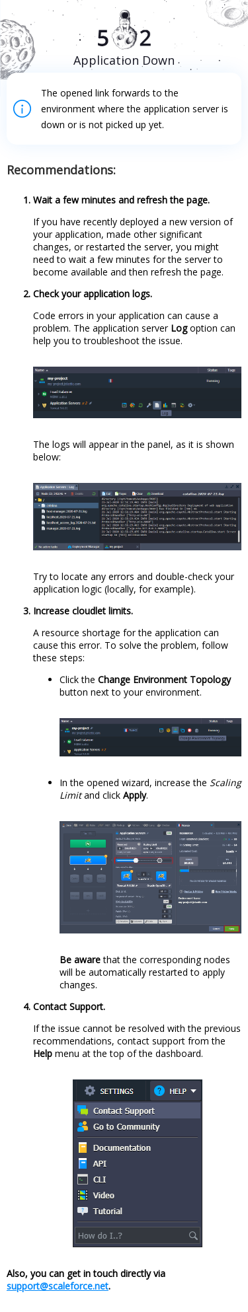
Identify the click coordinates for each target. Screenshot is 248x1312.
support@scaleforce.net (57, 1286)
